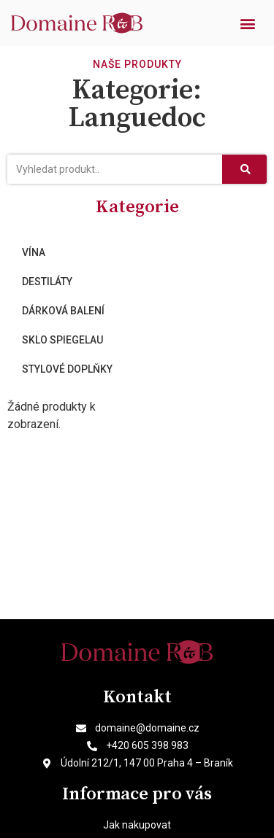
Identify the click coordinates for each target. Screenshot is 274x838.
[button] (247, 23)
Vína (33, 252)
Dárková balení (63, 311)
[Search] (244, 169)
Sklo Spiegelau (62, 340)
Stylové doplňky (67, 369)
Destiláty (47, 281)
